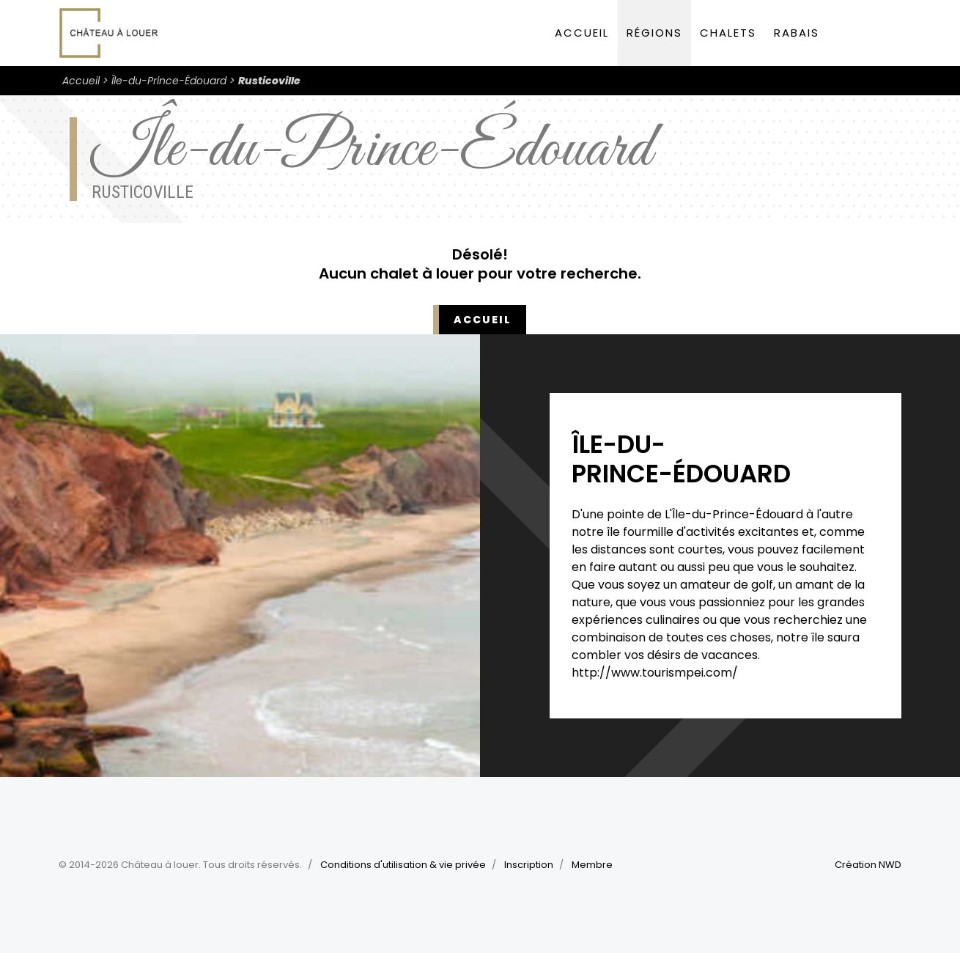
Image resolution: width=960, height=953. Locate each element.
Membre (592, 865)
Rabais (796, 32)
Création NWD (868, 865)
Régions (654, 32)
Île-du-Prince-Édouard (168, 80)
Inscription (528, 865)
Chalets (728, 32)
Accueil (582, 32)
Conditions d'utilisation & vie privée (403, 865)
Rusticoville (269, 80)
